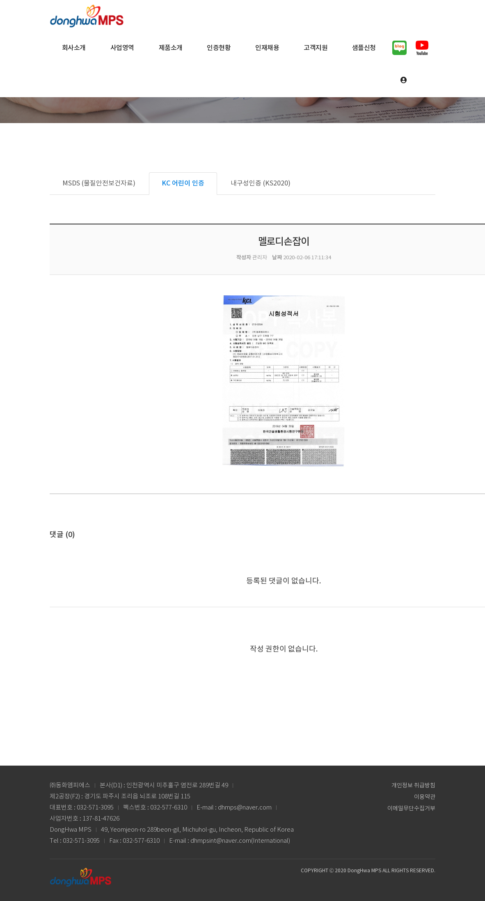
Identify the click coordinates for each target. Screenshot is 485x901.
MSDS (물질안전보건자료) (98, 183)
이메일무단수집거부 (411, 808)
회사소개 (74, 48)
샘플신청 (364, 48)
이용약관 (424, 797)
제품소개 (171, 48)
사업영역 (122, 48)
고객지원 (315, 48)
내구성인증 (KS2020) (261, 183)
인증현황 (219, 48)
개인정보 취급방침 (413, 785)
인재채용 (267, 48)
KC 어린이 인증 (183, 183)
